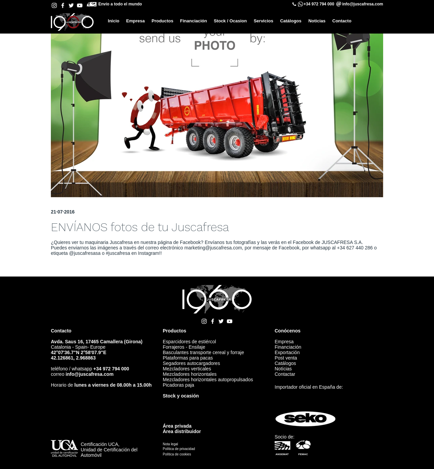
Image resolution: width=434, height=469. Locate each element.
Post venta (286, 358)
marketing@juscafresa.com (213, 247)
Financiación (288, 347)
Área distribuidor (182, 431)
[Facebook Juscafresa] (62, 5)
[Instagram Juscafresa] (54, 5)
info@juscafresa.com (90, 374)
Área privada (177, 426)
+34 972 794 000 (318, 4)
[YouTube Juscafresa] (79, 5)
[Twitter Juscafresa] (71, 5)
